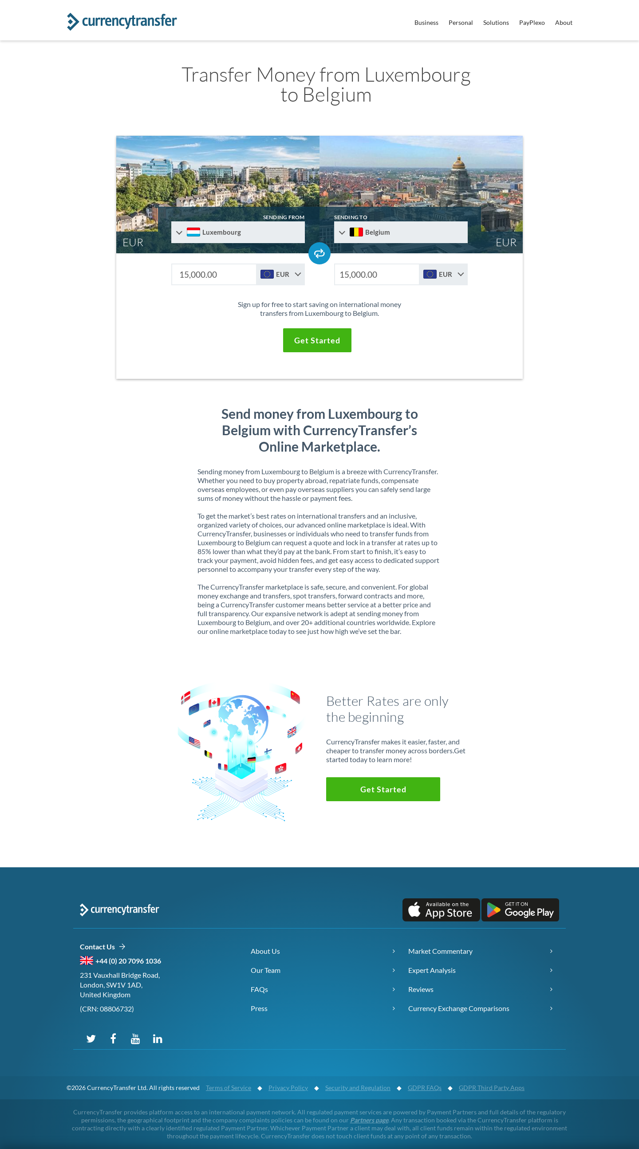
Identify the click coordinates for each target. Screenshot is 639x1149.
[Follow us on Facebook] (113, 1038)
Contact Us (103, 947)
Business (426, 22)
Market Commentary (440, 951)
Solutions (496, 22)
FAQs (259, 989)
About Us (265, 951)
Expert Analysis (432, 970)
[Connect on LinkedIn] (157, 1038)
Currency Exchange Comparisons (458, 1008)
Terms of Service (228, 1087)
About (563, 22)
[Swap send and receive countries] (319, 253)
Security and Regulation (357, 1087)
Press (259, 1008)
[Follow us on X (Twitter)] (91, 1038)
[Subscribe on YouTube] (135, 1038)
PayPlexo (532, 22)
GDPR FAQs (425, 1087)
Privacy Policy (288, 1087)
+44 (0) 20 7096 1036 (128, 960)
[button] (317, 340)
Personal (461, 22)
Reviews (421, 989)
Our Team (265, 970)
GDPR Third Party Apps (492, 1087)
